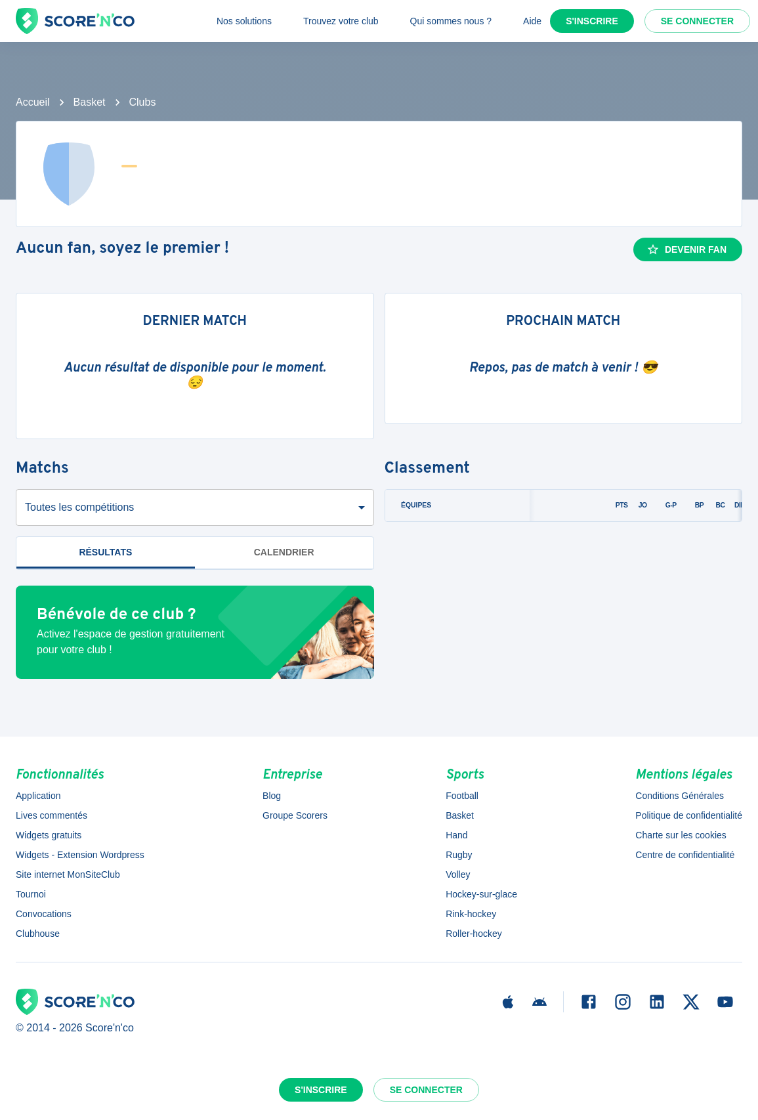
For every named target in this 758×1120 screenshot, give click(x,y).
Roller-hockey (474, 933)
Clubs (142, 102)
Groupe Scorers (295, 815)
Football (462, 795)
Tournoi (31, 894)
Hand (456, 835)
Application (38, 795)
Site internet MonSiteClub (68, 874)
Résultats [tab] (105, 552)
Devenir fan (686, 249)
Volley (458, 874)
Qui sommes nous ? (451, 21)
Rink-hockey (471, 914)
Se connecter (697, 21)
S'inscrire (592, 21)
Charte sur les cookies (680, 835)
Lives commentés (51, 815)
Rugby (459, 855)
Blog (272, 795)
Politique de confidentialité (688, 815)
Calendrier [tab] (284, 552)
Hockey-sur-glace (481, 894)
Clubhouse (38, 933)
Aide (532, 21)
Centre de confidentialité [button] (684, 855)
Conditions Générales (679, 795)
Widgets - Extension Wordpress (80, 855)
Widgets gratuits (48, 835)
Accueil (33, 102)
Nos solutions (244, 21)
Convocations (44, 914)
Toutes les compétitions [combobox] (79, 507)
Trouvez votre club (341, 21)
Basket (90, 102)
